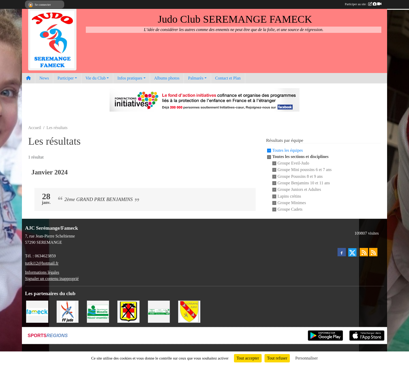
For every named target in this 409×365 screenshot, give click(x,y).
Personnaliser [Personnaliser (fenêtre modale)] (306, 358)
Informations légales (42, 272)
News (44, 78)
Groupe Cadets (290, 209)
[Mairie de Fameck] (37, 311)
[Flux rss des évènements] (373, 252)
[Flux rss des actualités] (364, 252)
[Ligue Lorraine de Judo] (189, 311)
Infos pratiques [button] (129, 78)
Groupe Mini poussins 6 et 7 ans (305, 170)
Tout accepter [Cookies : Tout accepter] (248, 358)
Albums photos (166, 78)
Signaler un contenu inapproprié (52, 278)
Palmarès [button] (195, 78)
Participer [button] (65, 78)
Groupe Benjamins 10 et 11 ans (304, 183)
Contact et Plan (228, 78)
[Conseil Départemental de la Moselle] (98, 311)
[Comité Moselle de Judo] (159, 311)
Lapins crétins (289, 196)
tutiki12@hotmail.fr (41, 263)
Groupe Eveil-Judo (293, 163)
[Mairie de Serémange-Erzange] (128, 311)
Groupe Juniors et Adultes (299, 189)
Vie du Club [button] (96, 78)
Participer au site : (363, 4)
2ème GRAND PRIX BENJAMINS (98, 199)
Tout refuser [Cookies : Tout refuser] (277, 358)
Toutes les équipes (287, 150)
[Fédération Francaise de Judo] (68, 311)
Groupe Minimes (292, 202)
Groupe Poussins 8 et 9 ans (300, 176)
